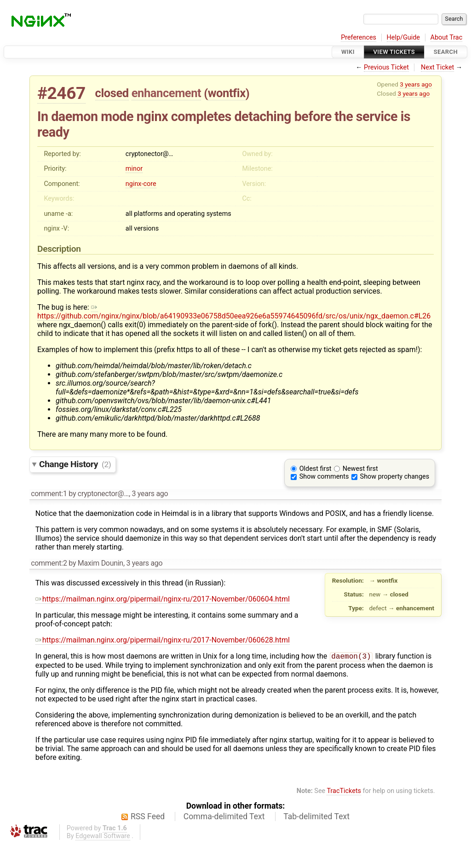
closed (112, 93)
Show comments (324, 476)
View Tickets (394, 51)
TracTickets (344, 792)
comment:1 (49, 493)
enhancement (166, 93)
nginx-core (141, 184)
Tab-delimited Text (316, 817)
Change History (75, 464)
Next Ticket (437, 67)
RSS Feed (148, 817)
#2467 (61, 93)
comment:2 (49, 563)
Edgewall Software (102, 837)
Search (446, 51)
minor (134, 169)
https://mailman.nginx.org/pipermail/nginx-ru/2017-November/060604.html (162, 599)
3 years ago (416, 84)
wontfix (227, 93)
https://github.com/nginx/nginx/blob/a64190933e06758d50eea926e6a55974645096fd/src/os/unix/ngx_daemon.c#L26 (234, 311)
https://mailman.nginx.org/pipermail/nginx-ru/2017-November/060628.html (162, 640)
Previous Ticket (386, 67)
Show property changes (394, 476)
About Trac (447, 37)
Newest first (360, 469)
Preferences (358, 37)
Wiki (348, 51)
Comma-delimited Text (224, 817)
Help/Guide (403, 37)
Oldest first (315, 469)
